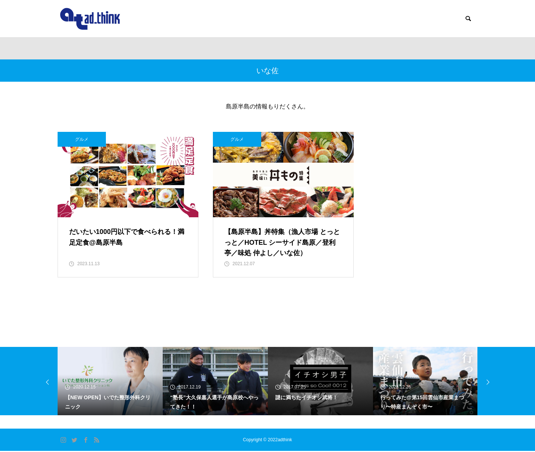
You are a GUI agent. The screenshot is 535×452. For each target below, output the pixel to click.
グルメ (81, 139)
